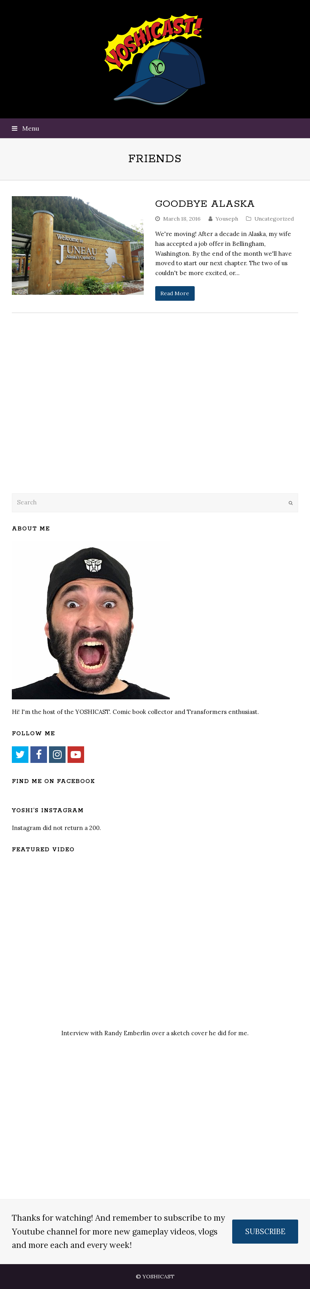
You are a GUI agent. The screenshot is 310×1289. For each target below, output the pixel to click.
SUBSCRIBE (265, 1231)
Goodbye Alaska (205, 204)
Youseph (227, 218)
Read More (174, 293)
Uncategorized (274, 218)
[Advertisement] (67, 423)
